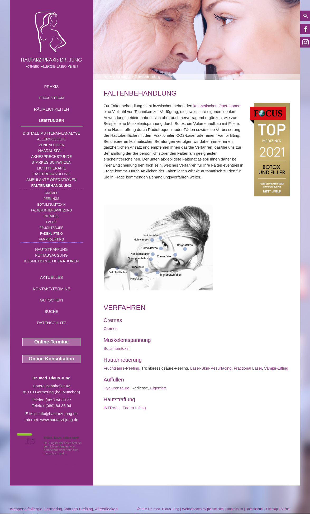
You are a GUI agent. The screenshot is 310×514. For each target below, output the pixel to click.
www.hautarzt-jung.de (59, 419)
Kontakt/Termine (51, 288)
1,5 (30, 441)
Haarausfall (51, 151)
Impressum (235, 509)
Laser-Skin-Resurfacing (211, 368)
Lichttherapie (51, 168)
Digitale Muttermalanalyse (51, 133)
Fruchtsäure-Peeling (121, 368)
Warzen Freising (78, 509)
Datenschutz (51, 322)
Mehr (71, 453)
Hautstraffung (51, 249)
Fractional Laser (248, 368)
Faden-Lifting (134, 407)
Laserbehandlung (51, 174)
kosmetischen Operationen (216, 105)
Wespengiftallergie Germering (36, 509)
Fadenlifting (51, 233)
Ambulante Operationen (51, 180)
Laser (51, 222)
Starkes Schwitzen (51, 162)
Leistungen (51, 120)
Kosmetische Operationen (51, 261)
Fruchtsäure (52, 228)
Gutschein (51, 300)
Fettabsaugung (51, 255)
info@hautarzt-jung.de (58, 413)
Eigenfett (158, 388)
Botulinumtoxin (51, 204)
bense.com (216, 509)
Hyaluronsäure (117, 388)
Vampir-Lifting (51, 239)
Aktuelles (51, 277)
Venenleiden (52, 145)
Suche (52, 311)
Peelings (51, 199)
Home (108, 77)
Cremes (51, 193)
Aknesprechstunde (51, 156)
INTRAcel (51, 216)
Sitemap (272, 509)
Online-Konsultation (51, 358)
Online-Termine (51, 342)
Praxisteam (51, 98)
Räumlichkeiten (51, 109)
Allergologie (51, 139)
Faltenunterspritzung (51, 210)
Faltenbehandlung (51, 185)
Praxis (51, 86)
